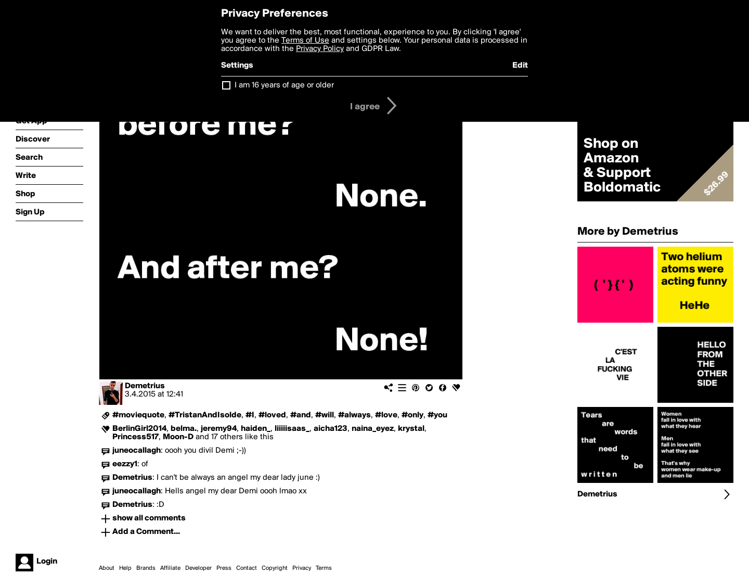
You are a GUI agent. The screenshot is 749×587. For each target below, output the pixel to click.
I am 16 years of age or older (284, 85)
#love (386, 415)
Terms (324, 568)
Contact (246, 568)
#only (412, 415)
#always (354, 415)
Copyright (275, 568)
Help (125, 568)
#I (250, 415)
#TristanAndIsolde (205, 415)
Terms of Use (305, 40)
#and (300, 415)
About (106, 568)
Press (223, 568)
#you (437, 415)
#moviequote (138, 415)
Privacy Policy (320, 49)
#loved (272, 415)
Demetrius (145, 386)
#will (324, 415)
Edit (520, 65)
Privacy (301, 568)
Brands (146, 568)
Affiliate (170, 568)
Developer (198, 568)
